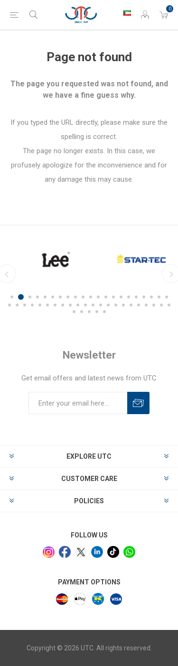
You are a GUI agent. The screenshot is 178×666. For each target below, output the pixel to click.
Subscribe (138, 403)
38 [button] (131, 305)
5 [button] (45, 297)
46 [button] (89, 311)
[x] (81, 552)
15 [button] (121, 297)
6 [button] (52, 297)
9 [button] (75, 297)
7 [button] (60, 297)
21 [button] (166, 297)
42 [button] (161, 305)
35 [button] (108, 305)
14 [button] (113, 297)
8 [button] (67, 297)
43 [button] (169, 305)
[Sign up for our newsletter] (77, 403)
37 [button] (123, 305)
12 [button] (98, 297)
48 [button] (104, 311)
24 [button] (24, 305)
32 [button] (85, 305)
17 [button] (136, 297)
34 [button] (100, 305)
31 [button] (77, 305)
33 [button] (93, 305)
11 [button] (90, 297)
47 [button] (96, 311)
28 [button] (55, 305)
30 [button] (70, 305)
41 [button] (153, 305)
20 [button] (159, 297)
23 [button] (17, 305)
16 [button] (128, 297)
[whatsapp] (129, 552)
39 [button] (138, 305)
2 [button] (21, 297)
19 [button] (151, 297)
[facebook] (65, 552)
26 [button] (39, 305)
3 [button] (29, 297)
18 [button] (143, 297)
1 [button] (11, 297)
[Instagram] (49, 552)
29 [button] (62, 305)
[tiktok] (113, 552)
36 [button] (115, 305)
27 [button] (47, 305)
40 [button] (146, 305)
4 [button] (37, 297)
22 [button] (9, 305)
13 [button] (105, 297)
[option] (118, 259)
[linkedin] (97, 552)
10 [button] (83, 297)
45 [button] (81, 311)
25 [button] (32, 305)
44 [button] (74, 311)
